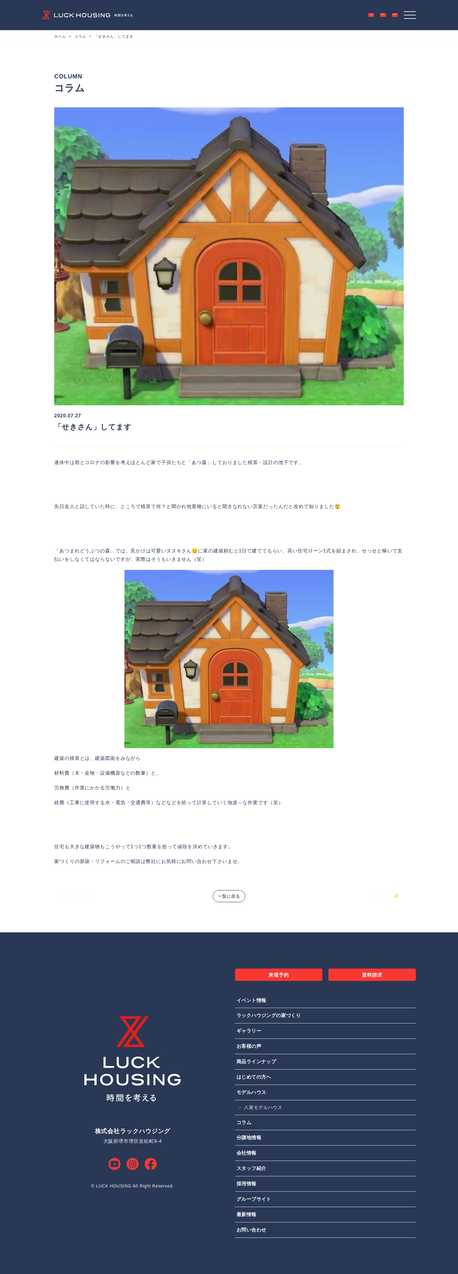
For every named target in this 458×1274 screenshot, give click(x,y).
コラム (80, 36)
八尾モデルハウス (263, 1107)
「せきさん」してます (113, 36)
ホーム (60, 36)
